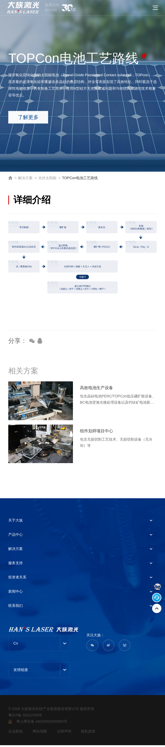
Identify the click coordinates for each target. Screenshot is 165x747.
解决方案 (25, 178)
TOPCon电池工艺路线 (80, 178)
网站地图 (41, 733)
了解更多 (32, 119)
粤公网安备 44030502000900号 (37, 723)
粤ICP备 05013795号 (25, 717)
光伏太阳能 (47, 178)
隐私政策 (92, 733)
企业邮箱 (15, 733)
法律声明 (66, 733)
